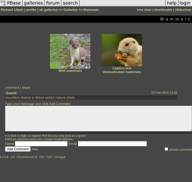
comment (12, 87)
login (23, 136)
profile (31, 10)
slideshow (183, 10)
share (26, 87)
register (36, 136)
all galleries (48, 10)
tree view (144, 10)
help (35, 149)
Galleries (70, 10)
